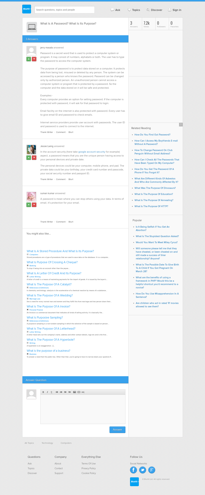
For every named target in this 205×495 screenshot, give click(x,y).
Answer (117, 429)
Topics (133, 10)
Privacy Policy (89, 468)
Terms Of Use (89, 463)
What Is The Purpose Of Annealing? (154, 200)
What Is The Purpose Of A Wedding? (50, 295)
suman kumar (47, 193)
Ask (115, 10)
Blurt (71, 132)
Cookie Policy (89, 473)
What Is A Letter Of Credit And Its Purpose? (54, 273)
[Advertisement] (77, 210)
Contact (59, 468)
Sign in (174, 10)
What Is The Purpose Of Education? (154, 194)
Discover (154, 10)
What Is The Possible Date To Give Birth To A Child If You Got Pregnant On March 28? (157, 268)
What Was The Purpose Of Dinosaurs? (155, 188)
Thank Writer (46, 132)
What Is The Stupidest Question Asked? (157, 236)
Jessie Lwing (46, 146)
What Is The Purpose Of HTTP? (151, 206)
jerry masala (46, 47)
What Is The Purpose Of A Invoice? (48, 306)
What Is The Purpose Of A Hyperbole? (51, 340)
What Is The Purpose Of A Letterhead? (51, 329)
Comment (61, 132)
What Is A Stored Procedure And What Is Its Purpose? (60, 251)
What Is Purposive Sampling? (45, 317)
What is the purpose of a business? (48, 351)
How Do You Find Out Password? (152, 134)
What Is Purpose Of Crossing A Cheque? (52, 262)
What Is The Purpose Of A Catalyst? (49, 284)
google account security (91, 151)
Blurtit (26, 9)
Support (59, 473)
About (58, 463)
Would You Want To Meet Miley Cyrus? (157, 242)
